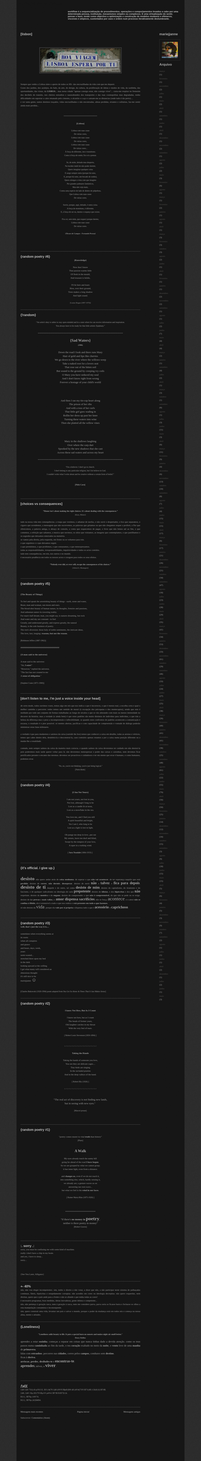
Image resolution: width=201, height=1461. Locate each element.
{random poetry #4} (35, 785)
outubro (162, 248)
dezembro (163, 137)
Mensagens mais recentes (32, 1411)
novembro (163, 86)
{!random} (28, 315)
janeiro (162, 212)
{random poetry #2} (35, 1003)
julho (161, 93)
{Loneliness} (30, 1327)
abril (161, 108)
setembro (163, 115)
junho (161, 123)
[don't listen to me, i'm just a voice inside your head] (60, 698)
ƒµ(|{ (24, 1386)
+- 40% (26, 1286)
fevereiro (163, 78)
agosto (162, 160)
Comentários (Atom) (41, 1418)
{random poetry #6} (35, 256)
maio (161, 100)
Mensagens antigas (132, 1411)
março (162, 71)
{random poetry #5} (35, 583)
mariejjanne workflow (40, 3)
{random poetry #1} (35, 1129)
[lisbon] (26, 34)
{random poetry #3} (35, 923)
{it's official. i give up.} (38, 868)
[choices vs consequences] (41, 504)
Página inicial (83, 1411)
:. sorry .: (27, 1246)
